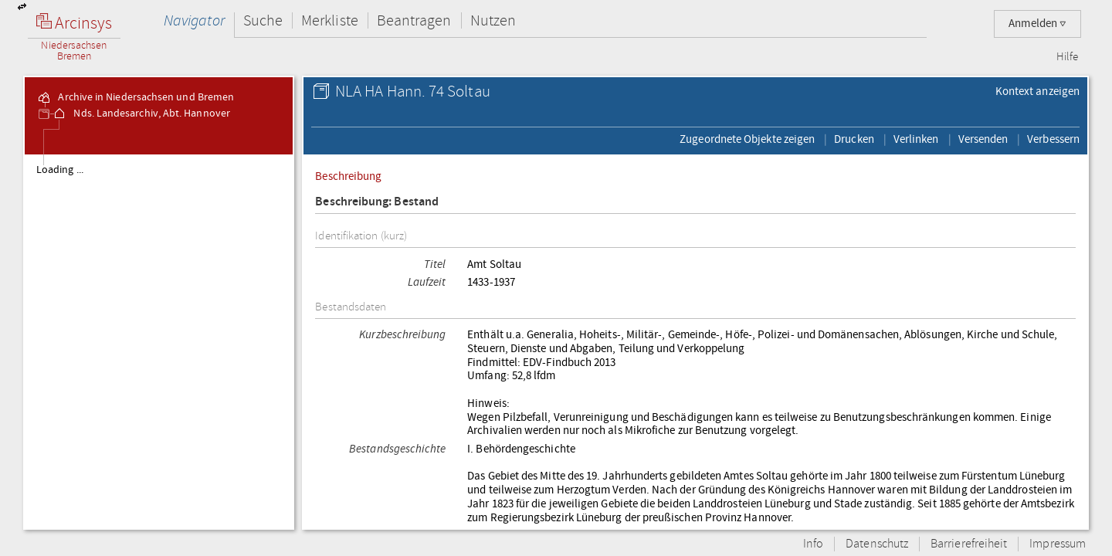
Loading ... (59, 170)
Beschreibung (348, 176)
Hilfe (1067, 57)
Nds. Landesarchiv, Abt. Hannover (141, 113)
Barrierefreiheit (969, 544)
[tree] (159, 341)
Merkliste (329, 20)
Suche (263, 20)
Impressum (1057, 544)
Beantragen (414, 20)
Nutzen (493, 20)
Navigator (194, 20)
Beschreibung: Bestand (377, 202)
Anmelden (1037, 23)
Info (813, 544)
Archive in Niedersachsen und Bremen (135, 97)
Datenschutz (877, 544)
